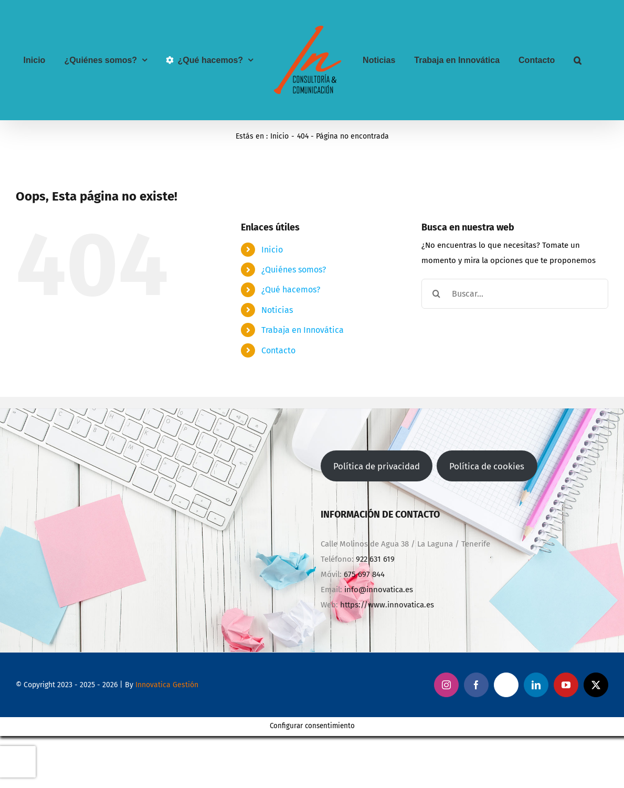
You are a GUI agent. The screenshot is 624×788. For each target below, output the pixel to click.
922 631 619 (375, 559)
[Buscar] (436, 294)
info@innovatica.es (378, 589)
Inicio (272, 250)
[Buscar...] (514, 294)
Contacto (278, 350)
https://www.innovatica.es (387, 605)
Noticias (277, 310)
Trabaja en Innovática (302, 330)
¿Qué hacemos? (290, 290)
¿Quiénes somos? (293, 270)
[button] (577, 60)
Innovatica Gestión (166, 684)
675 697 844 (364, 574)
